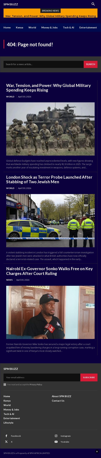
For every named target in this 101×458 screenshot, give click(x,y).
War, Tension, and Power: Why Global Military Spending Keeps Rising (50, 16)
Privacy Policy (36, 384)
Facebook (16, 436)
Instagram (66, 436)
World (10, 96)
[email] (42, 377)
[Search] (90, 64)
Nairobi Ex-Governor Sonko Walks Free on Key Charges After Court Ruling (49, 271)
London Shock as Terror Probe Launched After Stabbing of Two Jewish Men (49, 179)
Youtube (65, 441)
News (9, 279)
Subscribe (89, 377)
